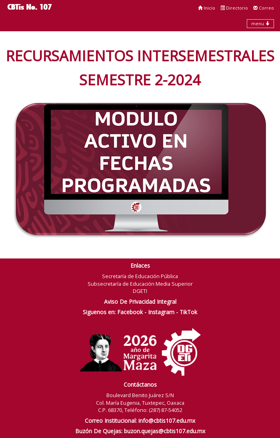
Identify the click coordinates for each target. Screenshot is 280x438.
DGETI (140, 291)
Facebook (130, 312)
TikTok (188, 312)
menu (260, 23)
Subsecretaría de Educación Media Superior (140, 283)
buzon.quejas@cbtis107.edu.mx (164, 431)
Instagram (161, 312)
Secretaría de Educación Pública (140, 276)
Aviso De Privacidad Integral (140, 301)
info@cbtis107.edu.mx (166, 420)
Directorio (234, 8)
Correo (263, 8)
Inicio (206, 8)
